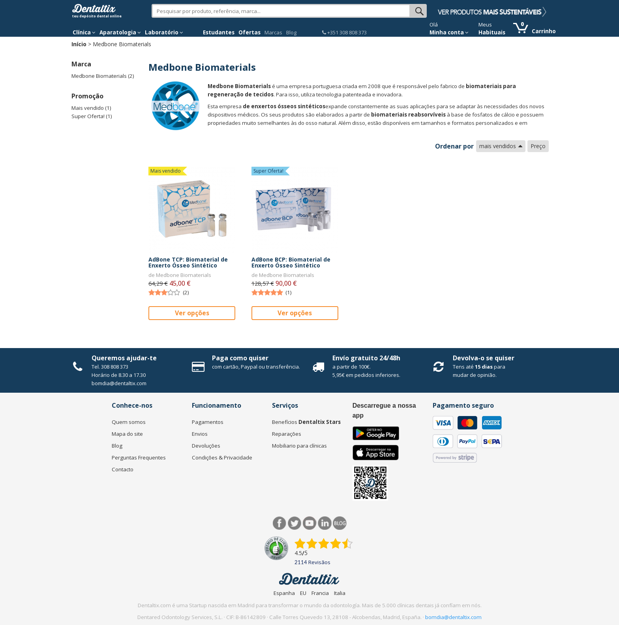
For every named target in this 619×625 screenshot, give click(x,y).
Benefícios (306, 421)
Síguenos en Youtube (310, 523)
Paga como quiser (240, 358)
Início (78, 44)
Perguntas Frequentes (139, 457)
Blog (291, 32)
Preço (538, 146)
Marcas (273, 32)
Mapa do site (127, 433)
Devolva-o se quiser (483, 358)
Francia (320, 593)
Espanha (284, 593)
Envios (200, 433)
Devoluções (206, 445)
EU (303, 593)
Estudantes (218, 32)
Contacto (122, 469)
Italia (339, 593)
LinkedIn (325, 523)
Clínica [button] (84, 32)
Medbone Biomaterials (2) (102, 75)
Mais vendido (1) (91, 107)
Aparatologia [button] (120, 32)
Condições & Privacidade (222, 457)
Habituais (491, 32)
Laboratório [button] (164, 32)
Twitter (295, 523)
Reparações (286, 433)
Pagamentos (207, 421)
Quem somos (129, 421)
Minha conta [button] (449, 32)
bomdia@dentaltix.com (119, 383)
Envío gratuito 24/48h (366, 358)
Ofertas (249, 32)
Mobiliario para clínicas (299, 445)
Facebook (280, 523)
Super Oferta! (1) (91, 116)
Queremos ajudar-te (124, 358)
